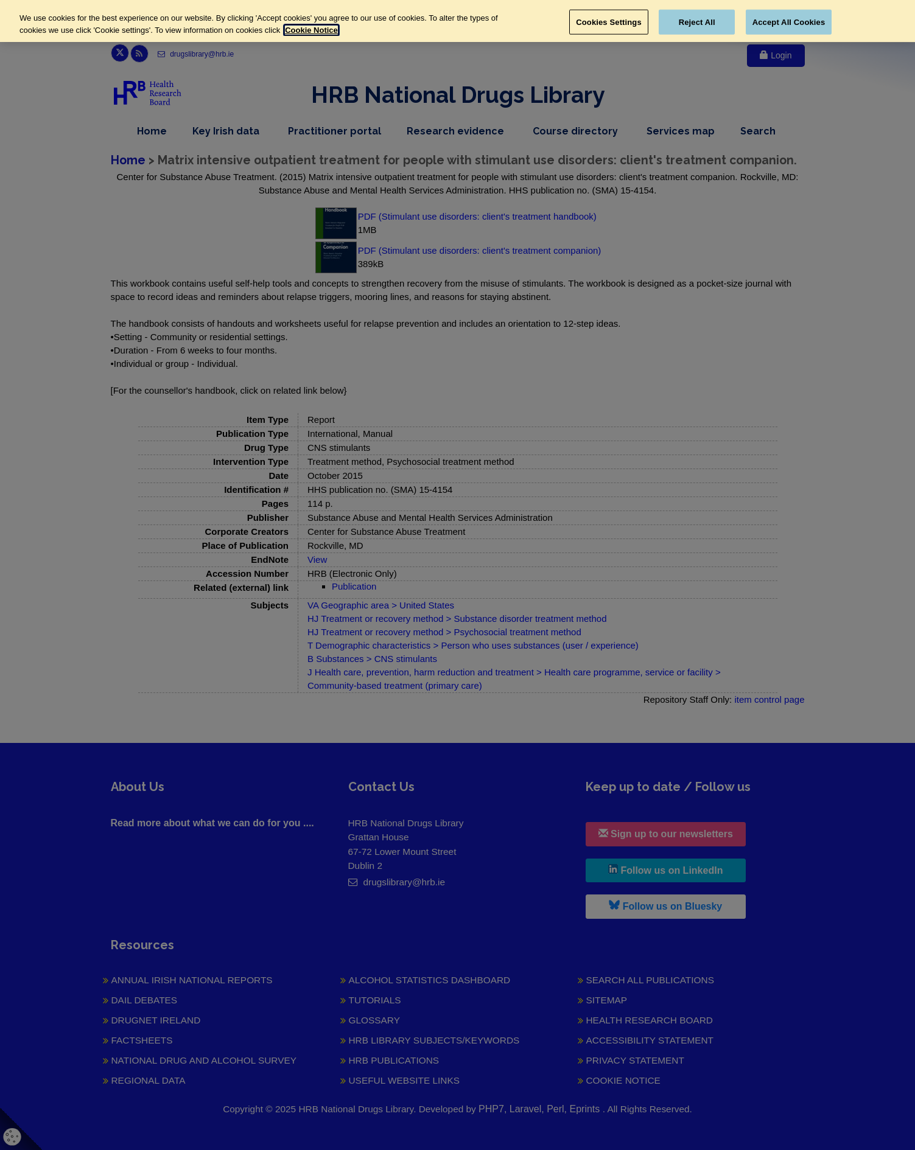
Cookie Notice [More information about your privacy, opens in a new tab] (311, 30)
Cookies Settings (609, 21)
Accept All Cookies (789, 21)
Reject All (697, 21)
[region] (457, 21)
